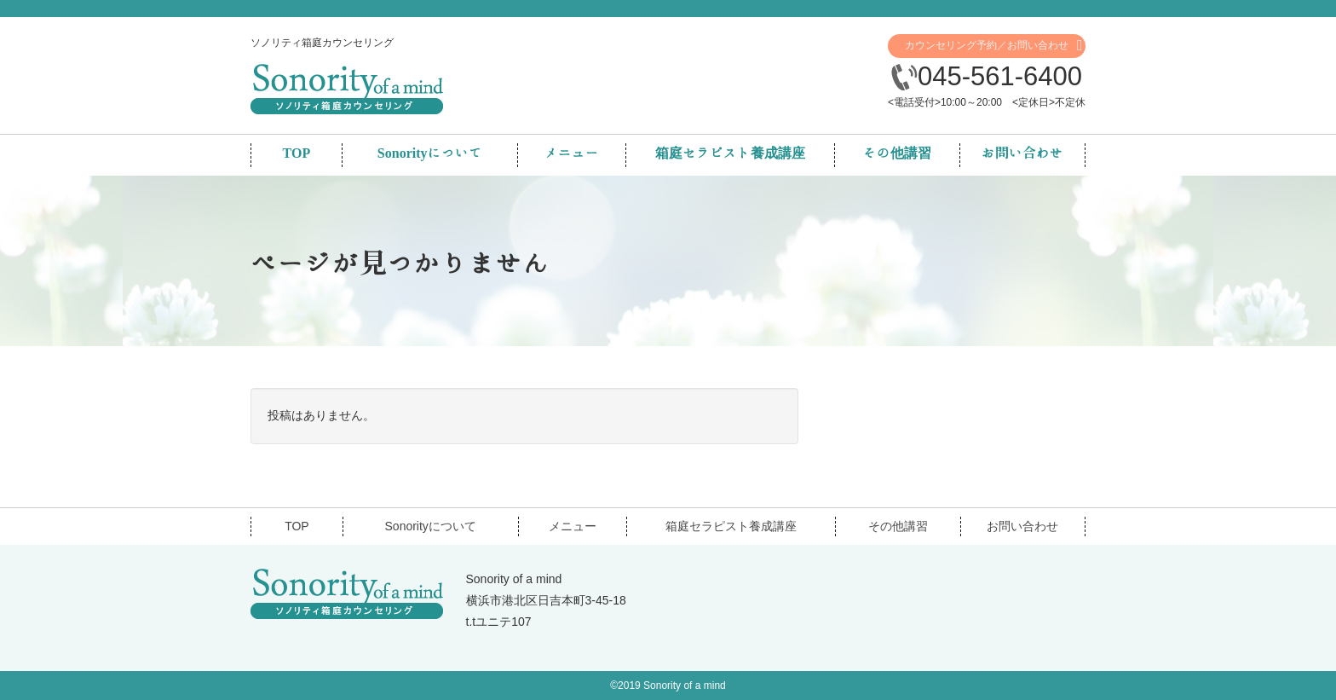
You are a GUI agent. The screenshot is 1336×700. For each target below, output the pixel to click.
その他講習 (898, 526)
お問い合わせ (1022, 526)
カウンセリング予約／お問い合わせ (986, 45)
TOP (297, 526)
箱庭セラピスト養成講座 (731, 526)
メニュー (572, 526)
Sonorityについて (430, 526)
